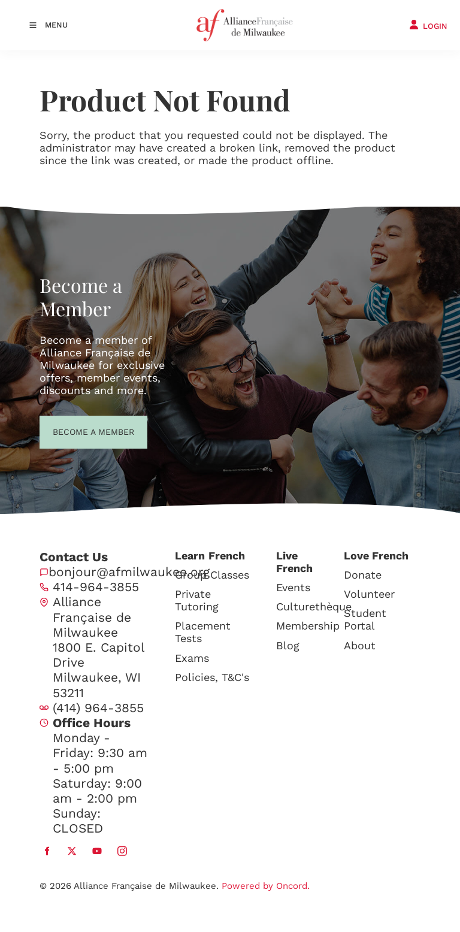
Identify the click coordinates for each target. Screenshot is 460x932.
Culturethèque (314, 606)
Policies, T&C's (212, 677)
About (360, 645)
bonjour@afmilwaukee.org (129, 571)
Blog (287, 645)
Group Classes (212, 574)
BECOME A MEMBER (72, 431)
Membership (308, 625)
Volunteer (369, 594)
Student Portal (365, 619)
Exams (192, 658)
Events (293, 587)
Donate (363, 574)
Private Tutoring (197, 600)
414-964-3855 (96, 586)
